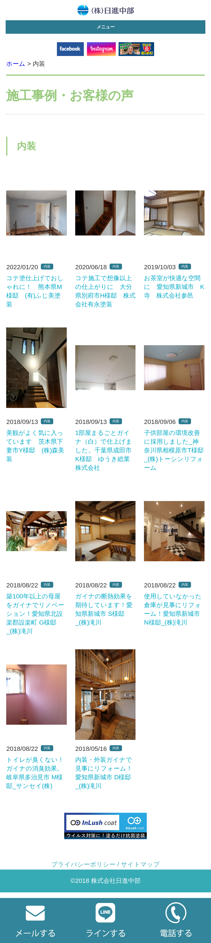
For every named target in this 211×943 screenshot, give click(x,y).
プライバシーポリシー (83, 864)
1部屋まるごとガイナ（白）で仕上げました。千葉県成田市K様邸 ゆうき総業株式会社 (103, 450)
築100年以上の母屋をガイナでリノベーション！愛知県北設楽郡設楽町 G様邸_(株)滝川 (35, 614)
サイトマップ (140, 864)
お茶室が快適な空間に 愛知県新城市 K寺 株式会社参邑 (174, 287)
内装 (47, 266)
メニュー (106, 26)
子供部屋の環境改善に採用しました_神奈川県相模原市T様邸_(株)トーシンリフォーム (174, 450)
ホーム (15, 63)
